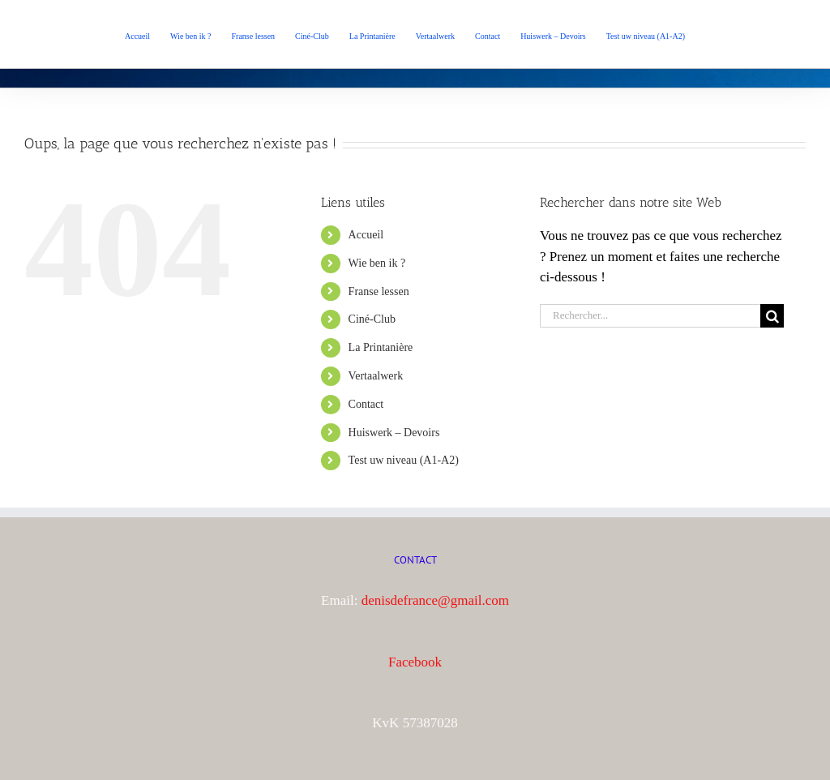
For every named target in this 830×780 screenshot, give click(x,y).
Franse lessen (379, 291)
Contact (366, 404)
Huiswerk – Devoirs (394, 432)
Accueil (366, 235)
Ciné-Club (372, 319)
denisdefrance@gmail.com (435, 600)
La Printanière (381, 347)
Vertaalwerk (376, 376)
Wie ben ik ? (377, 263)
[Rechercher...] (650, 316)
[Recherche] (772, 316)
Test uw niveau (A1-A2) (404, 460)
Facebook (415, 662)
